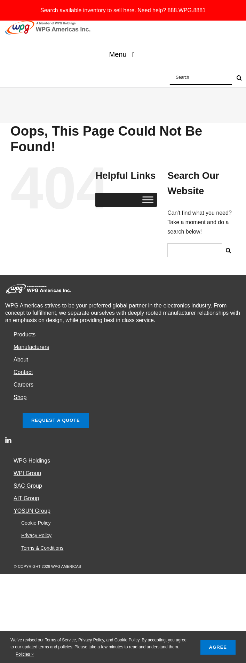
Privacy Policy (91, 640)
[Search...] (194, 250)
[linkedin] (8, 440)
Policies (25, 654)
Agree (218, 647)
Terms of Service (60, 640)
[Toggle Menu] (147, 200)
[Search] (229, 250)
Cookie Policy (127, 640)
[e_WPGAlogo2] (49, 23)
